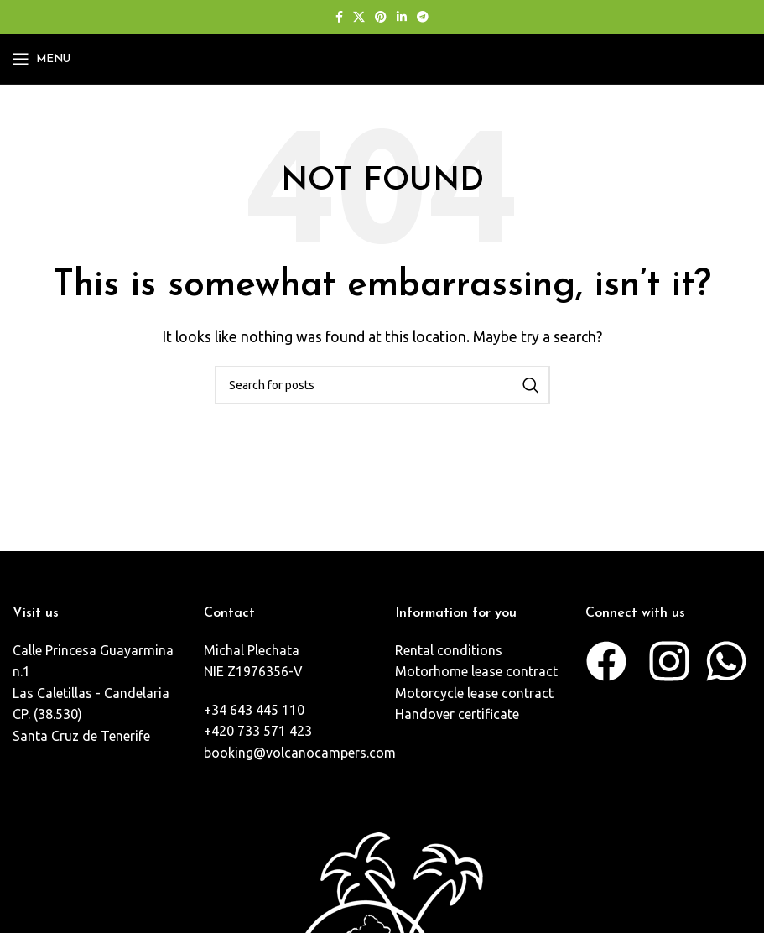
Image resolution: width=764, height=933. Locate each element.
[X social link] (359, 17)
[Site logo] (382, 57)
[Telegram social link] (423, 17)
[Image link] (382, 924)
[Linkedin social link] (402, 17)
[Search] (382, 385)
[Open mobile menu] (41, 59)
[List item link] (96, 694)
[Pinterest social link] (381, 17)
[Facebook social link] (339, 17)
